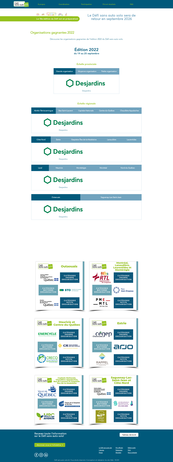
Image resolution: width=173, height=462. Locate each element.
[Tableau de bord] (129, 435)
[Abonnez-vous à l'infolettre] (49, 445)
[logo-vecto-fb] (36, 455)
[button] (41, 4)
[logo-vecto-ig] (41, 455)
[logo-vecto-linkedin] (46, 455)
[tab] (64, 71)
